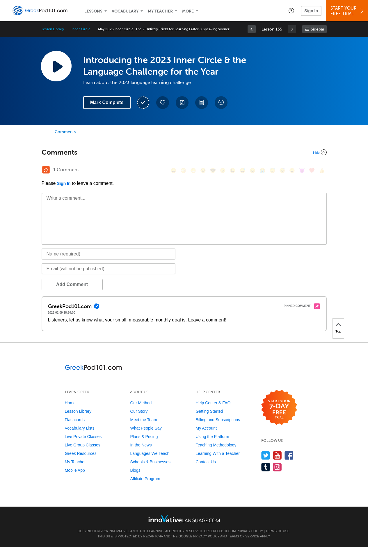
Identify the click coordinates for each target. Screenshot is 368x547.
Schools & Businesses (150, 462)
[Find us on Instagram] (277, 466)
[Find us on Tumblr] (265, 466)
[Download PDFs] (201, 102)
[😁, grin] (193, 170)
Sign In (311, 10)
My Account (205, 428)
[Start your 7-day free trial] (279, 408)
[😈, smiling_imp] (302, 170)
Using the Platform (212, 436)
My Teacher (160, 11)
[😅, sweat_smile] (243, 170)
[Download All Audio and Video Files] (221, 102)
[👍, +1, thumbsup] (322, 170)
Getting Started (209, 411)
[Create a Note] (182, 102)
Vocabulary (125, 11)
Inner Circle (81, 29)
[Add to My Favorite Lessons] (162, 102)
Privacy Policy (250, 531)
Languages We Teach (149, 453)
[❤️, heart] (312, 170)
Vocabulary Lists (80, 428)
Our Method (141, 403)
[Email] (109, 268)
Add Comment (72, 284)
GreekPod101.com (220, 531)
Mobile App (75, 470)
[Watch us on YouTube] (277, 455)
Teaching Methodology (215, 445)
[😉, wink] (252, 170)
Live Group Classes (82, 445)
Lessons (93, 11)
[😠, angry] (223, 170)
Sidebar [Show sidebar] (317, 29)
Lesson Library (53, 29)
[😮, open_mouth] (292, 170)
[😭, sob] (262, 170)
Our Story (138, 411)
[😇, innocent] (272, 170)
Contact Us (205, 462)
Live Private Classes (83, 436)
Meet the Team (143, 419)
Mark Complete (107, 102)
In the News (141, 445)
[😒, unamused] (203, 170)
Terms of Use (278, 531)
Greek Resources (81, 453)
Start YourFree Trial (347, 11)
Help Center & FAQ (212, 403)
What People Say (145, 428)
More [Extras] (188, 11)
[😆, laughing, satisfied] (233, 170)
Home (70, 403)
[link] (252, 29)
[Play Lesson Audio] (56, 66)
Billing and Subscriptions (217, 419)
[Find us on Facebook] (289, 455)
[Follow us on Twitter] (265, 455)
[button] (291, 10)
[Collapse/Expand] (184, 152)
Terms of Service (243, 536)
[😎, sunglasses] (213, 170)
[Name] (109, 254)
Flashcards (75, 419)
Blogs (135, 470)
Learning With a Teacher (217, 453)
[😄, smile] (173, 170)
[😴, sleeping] (282, 170)
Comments (65, 131)
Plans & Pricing (144, 436)
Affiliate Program (145, 478)
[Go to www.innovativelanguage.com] (184, 519)
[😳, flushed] (183, 170)
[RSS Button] (46, 169)
